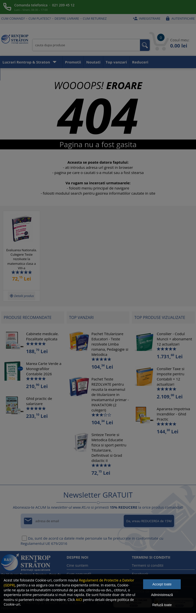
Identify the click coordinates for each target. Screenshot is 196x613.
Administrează (162, 595)
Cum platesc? (40, 18)
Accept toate (162, 584)
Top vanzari (116, 62)
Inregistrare (146, 18)
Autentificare (179, 18)
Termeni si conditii (147, 565)
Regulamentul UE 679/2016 (44, 543)
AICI (79, 599)
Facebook (140, 573)
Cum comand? (13, 18)
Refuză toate (162, 605)
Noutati (93, 62)
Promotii (73, 62)
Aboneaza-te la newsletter (27, 74)
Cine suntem (77, 565)
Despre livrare (67, 18)
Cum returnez (95, 18)
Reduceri (140, 62)
